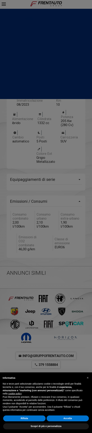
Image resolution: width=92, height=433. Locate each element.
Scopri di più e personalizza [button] (46, 426)
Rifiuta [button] (24, 418)
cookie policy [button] (14, 393)
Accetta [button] (67, 418)
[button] (87, 377)
